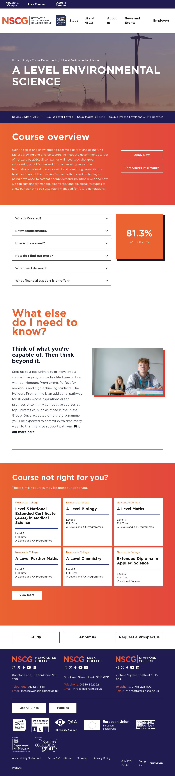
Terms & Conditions (59, 758)
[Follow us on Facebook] (24, 667)
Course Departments (45, 60)
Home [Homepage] (16, 60)
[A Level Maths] (138, 522)
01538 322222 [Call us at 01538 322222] (89, 684)
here (30, 432)
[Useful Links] (29, 708)
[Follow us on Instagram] (13, 667)
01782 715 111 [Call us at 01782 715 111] (36, 686)
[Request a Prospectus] (139, 637)
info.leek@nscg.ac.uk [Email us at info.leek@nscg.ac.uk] (87, 689)
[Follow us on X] (19, 667)
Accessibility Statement (26, 758)
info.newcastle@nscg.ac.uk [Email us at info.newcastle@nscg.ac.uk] (39, 691)
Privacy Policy (102, 758)
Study (73, 20)
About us (112, 20)
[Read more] (19, 725)
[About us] (87, 637)
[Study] (36, 637)
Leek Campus (36, 4)
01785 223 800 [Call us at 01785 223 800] (142, 686)
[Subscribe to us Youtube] (29, 667)
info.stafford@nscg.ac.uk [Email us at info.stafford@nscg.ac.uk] (142, 691)
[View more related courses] (27, 595)
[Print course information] (142, 168)
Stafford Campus (61, 4)
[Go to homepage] (34, 20)
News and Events (132, 20)
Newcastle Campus (12, 4)
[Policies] (62, 708)
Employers (161, 20)
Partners (17, 768)
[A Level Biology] (87, 522)
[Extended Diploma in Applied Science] (138, 566)
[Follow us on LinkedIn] (34, 667)
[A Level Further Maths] (36, 566)
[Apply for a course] (142, 155)
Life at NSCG (89, 20)
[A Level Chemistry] (87, 566)
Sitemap (82, 758)
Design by (151, 763)
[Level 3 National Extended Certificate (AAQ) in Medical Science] (36, 522)
